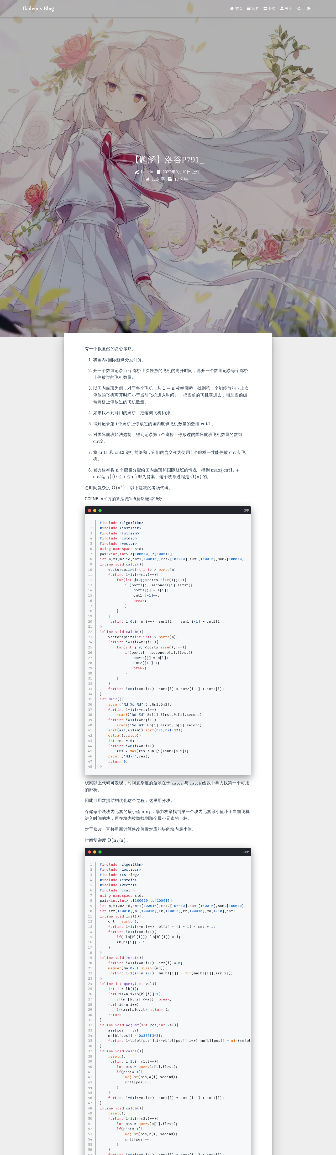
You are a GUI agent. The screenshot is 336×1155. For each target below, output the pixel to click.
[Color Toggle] (309, 8)
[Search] (299, 8)
